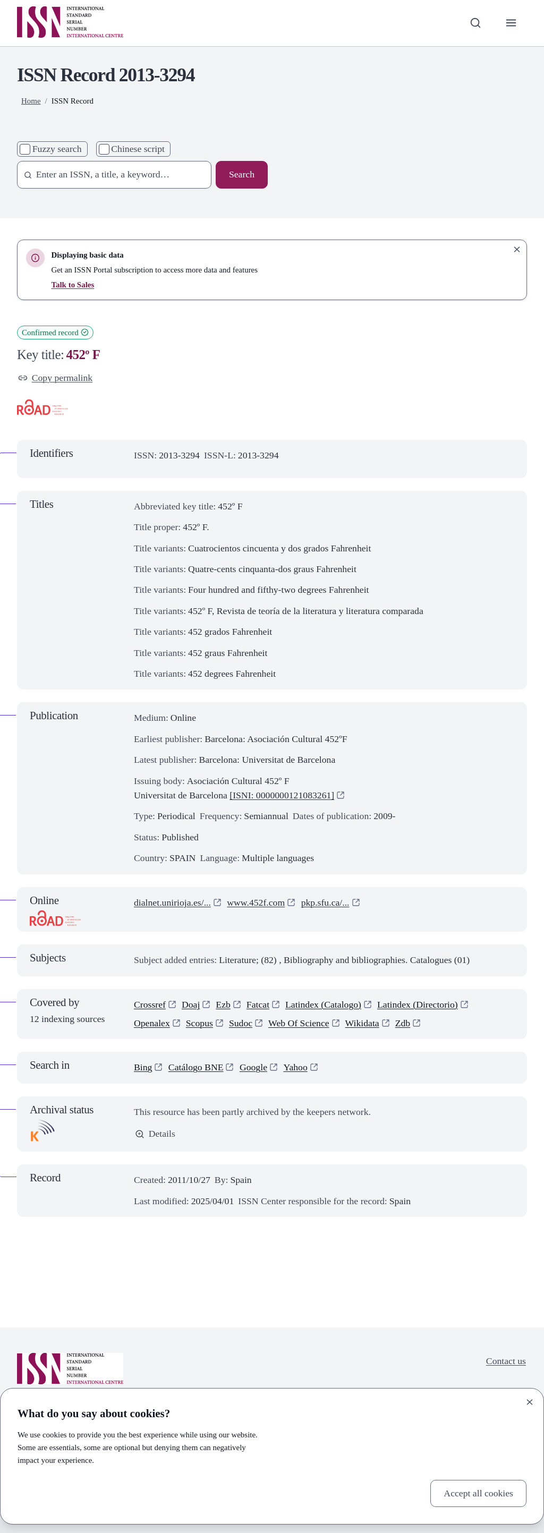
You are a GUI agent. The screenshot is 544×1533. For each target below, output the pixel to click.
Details (155, 1133)
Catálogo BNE (196, 1067)
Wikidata (362, 1023)
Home (31, 101)
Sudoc (240, 1023)
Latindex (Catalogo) (323, 1004)
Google (253, 1067)
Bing (143, 1067)
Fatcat (257, 1004)
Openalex (152, 1023)
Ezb (223, 1004)
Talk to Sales (72, 284)
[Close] (529, 1402)
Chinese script (138, 148)
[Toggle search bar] (475, 23)
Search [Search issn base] (241, 174)
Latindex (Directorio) (417, 1004)
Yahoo (295, 1067)
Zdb (403, 1023)
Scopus (199, 1023)
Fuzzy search (57, 148)
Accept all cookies (478, 1493)
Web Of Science (298, 1023)
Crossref (150, 1004)
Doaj (191, 1004)
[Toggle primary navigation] (511, 23)
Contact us (506, 1361)
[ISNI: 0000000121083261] (282, 795)
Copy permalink (55, 377)
